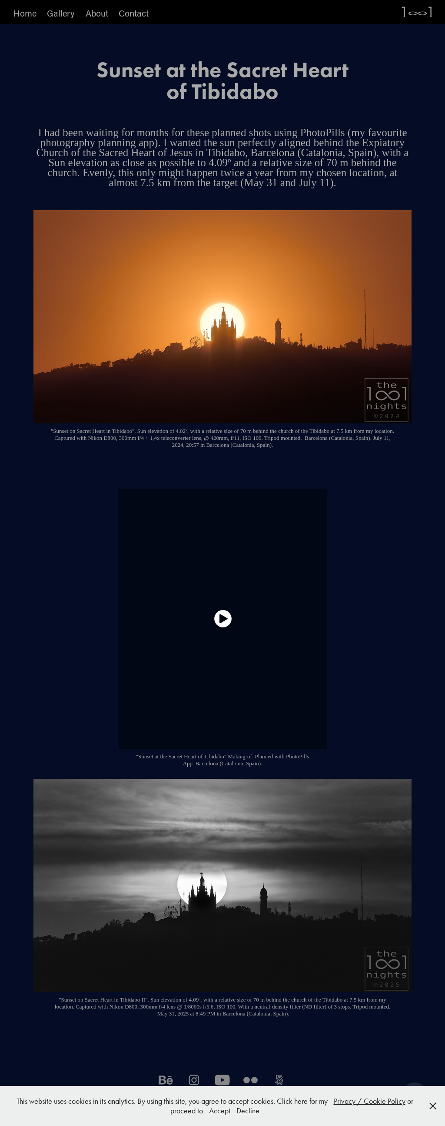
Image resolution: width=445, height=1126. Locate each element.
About (97, 13)
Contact (134, 13)
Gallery (61, 13)
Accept (219, 1111)
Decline (247, 1111)
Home (25, 13)
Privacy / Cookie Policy (369, 1101)
